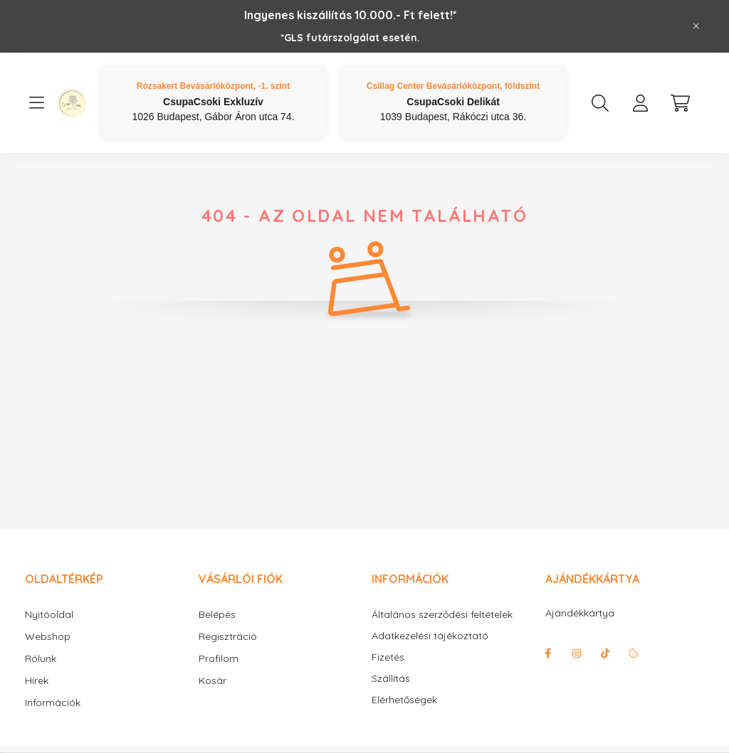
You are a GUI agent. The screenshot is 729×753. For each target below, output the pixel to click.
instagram (576, 653)
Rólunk (40, 658)
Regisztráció (228, 636)
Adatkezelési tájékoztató (430, 636)
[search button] (600, 103)
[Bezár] (696, 26)
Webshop (47, 636)
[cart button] (680, 103)
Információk (52, 702)
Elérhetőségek (404, 700)
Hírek (36, 680)
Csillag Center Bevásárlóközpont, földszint (453, 86)
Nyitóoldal (49, 614)
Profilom (218, 658)
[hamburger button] (36, 103)
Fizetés (388, 657)
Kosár (212, 680)
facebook (548, 653)
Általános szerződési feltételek (442, 615)
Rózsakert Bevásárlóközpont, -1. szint (213, 86)
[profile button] (640, 103)
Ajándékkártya (579, 613)
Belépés (217, 614)
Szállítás (391, 679)
